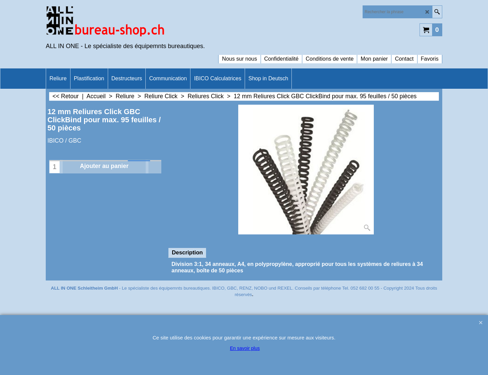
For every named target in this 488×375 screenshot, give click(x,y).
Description (187, 252)
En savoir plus (245, 348)
